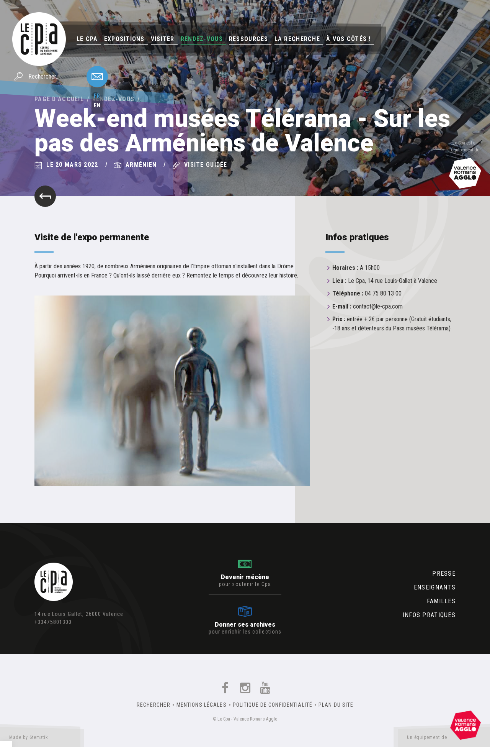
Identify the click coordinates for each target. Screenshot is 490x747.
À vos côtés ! (348, 39)
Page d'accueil (59, 99)
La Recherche (297, 39)
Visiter (163, 39)
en (97, 105)
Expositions (124, 39)
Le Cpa (87, 39)
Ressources (248, 39)
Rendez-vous (202, 39)
